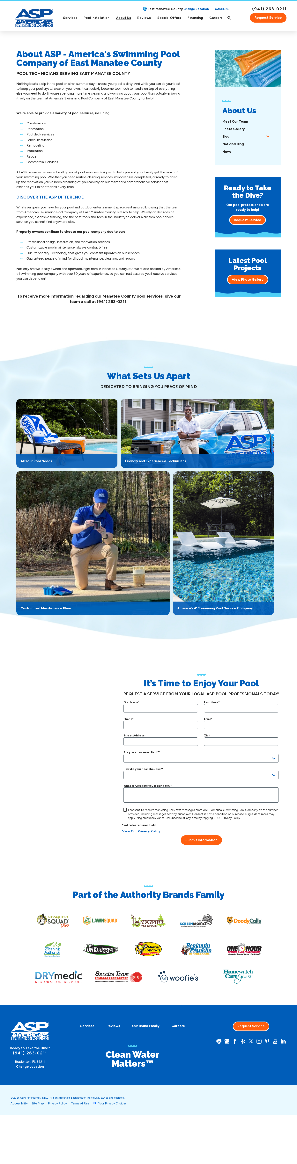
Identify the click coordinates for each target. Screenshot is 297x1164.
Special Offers (169, 18)
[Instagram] (259, 1041)
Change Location (196, 9)
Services (70, 18)
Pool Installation (96, 18)
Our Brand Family (146, 1026)
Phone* (128, 719)
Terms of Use (80, 1103)
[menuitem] (70, 18)
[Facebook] (234, 1041)
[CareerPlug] (218, 1041)
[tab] (268, 136)
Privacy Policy (231, 818)
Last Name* (212, 702)
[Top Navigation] (155, 18)
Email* (208, 719)
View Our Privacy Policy (141, 831)
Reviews (144, 18)
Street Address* (134, 735)
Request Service (268, 17)
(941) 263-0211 (269, 8)
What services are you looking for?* (147, 785)
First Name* (131, 702)
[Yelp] (243, 1041)
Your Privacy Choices (112, 1103)
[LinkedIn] (283, 1041)
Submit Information (201, 840)
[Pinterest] (267, 1041)
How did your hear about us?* (143, 769)
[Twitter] (251, 1041)
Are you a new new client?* (141, 752)
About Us (123, 18)
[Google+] (226, 1041)
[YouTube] (275, 1041)
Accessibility (19, 1103)
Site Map (38, 1103)
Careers (222, 9)
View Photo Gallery (248, 279)
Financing (195, 18)
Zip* (207, 735)
